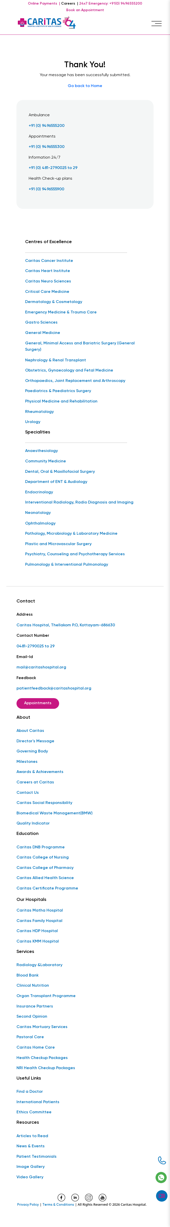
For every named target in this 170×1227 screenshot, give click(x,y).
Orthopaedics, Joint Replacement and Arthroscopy (75, 381)
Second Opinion (31, 1017)
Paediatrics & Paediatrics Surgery (58, 391)
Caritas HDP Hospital (37, 931)
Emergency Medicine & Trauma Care (61, 312)
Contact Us (27, 793)
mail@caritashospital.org (41, 667)
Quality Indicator (33, 823)
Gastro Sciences (41, 323)
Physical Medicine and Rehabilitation (61, 401)
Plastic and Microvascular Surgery (58, 544)
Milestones (27, 762)
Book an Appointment (85, 10)
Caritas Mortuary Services (41, 1027)
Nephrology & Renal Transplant (55, 360)
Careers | (69, 3)
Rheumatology (39, 412)
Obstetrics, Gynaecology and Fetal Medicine (69, 370)
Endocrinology (39, 492)
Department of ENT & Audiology (56, 482)
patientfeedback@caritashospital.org (53, 688)
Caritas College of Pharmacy (45, 868)
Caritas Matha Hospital (39, 911)
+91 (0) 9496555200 (46, 126)
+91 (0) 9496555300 (46, 147)
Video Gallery (29, 1177)
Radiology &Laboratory (39, 965)
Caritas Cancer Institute (49, 261)
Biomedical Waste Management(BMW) (54, 813)
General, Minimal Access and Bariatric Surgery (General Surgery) (80, 346)
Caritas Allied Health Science (45, 878)
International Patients (37, 1102)
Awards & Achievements (39, 772)
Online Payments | (44, 3)
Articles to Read (32, 1136)
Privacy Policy (28, 1204)
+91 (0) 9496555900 (46, 189)
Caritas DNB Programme (40, 847)
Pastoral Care (30, 1037)
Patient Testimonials (36, 1157)
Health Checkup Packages (42, 1058)
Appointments (38, 703)
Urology (32, 422)
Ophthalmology (40, 524)
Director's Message (35, 741)
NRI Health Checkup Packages (45, 1068)
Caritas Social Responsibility (44, 803)
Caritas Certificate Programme (47, 888)
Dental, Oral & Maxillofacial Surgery (60, 472)
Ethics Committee (34, 1112)
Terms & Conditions (58, 1204)
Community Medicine (45, 461)
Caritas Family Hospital (39, 921)
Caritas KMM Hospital (37, 941)
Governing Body (32, 751)
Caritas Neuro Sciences (48, 281)
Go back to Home (85, 86)
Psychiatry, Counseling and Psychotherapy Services (75, 554)
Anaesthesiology (41, 451)
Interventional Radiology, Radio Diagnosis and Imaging (79, 502)
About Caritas (30, 731)
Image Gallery (30, 1167)
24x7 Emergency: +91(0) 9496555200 (110, 3)
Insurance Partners (34, 1006)
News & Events (30, 1146)
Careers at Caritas (35, 782)
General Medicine (42, 333)
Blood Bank (27, 975)
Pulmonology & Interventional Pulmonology (66, 565)
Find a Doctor (29, 1092)
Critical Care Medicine (47, 292)
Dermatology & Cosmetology (53, 302)
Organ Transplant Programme (46, 996)
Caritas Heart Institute (47, 271)
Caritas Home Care (35, 1048)
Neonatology (38, 513)
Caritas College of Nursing (42, 857)
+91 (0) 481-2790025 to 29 (53, 168)
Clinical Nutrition (32, 986)
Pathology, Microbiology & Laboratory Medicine (71, 534)
